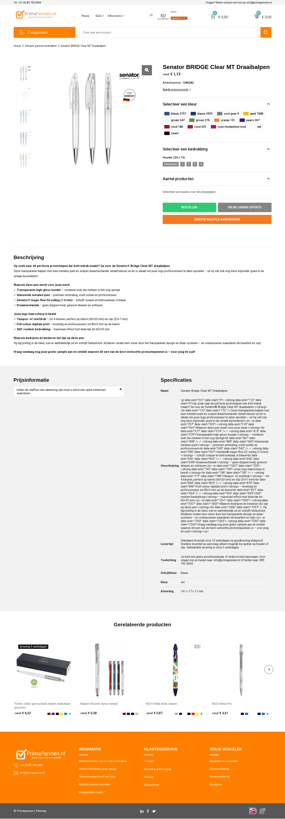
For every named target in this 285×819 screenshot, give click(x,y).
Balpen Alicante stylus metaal (99, 703)
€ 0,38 (88, 713)
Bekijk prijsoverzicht (177, 89)
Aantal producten (178, 179)
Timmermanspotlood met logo (97, 777)
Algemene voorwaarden (224, 761)
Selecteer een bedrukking (185, 149)
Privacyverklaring (219, 777)
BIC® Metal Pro (222, 703)
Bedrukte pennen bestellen (94, 784)
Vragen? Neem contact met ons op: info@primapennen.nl (239, 2)
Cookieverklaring (219, 769)
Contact (149, 761)
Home (85, 16)
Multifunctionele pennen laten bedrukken (103, 761)
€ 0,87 (154, 713)
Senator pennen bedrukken (41, 45)
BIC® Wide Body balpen (162, 703)
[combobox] (169, 32)
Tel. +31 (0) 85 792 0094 (27, 2)
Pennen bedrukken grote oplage (98, 769)
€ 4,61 (220, 713)
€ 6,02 (23, 713)
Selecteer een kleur (180, 104)
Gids (98, 16)
